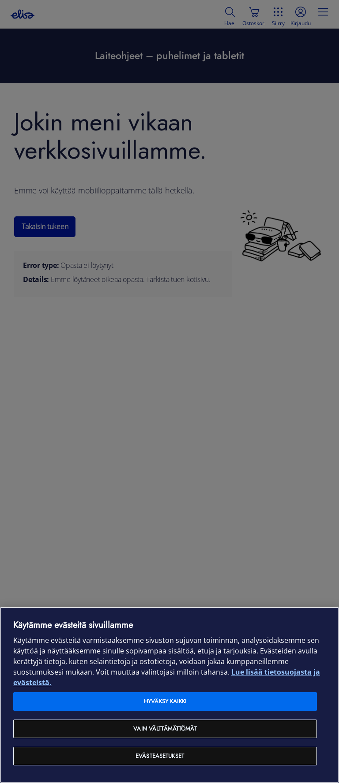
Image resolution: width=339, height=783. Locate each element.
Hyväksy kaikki (165, 701)
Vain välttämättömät (164, 728)
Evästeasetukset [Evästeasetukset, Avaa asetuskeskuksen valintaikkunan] (160, 756)
